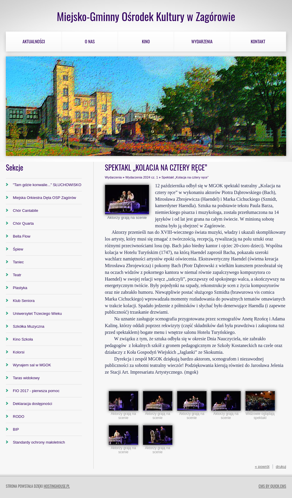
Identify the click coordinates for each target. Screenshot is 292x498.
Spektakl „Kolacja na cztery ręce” (184, 177)
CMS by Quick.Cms (272, 486)
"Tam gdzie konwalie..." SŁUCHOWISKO (47, 185)
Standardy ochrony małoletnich (39, 442)
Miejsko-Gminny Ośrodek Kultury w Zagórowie (146, 16)
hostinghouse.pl (56, 486)
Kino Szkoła (23, 339)
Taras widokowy (26, 378)
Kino (146, 41)
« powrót (262, 466)
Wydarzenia (202, 41)
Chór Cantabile (25, 210)
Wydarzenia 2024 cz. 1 (141, 177)
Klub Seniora (23, 300)
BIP (16, 429)
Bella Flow (21, 236)
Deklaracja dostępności (32, 403)
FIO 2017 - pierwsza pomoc (36, 391)
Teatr (17, 275)
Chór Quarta (23, 223)
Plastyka (20, 288)
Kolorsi (19, 352)
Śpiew (18, 249)
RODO (18, 416)
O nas (90, 41)
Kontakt (258, 41)
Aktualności (33, 41)
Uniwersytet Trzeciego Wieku (37, 313)
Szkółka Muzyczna (28, 326)
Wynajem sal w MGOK (32, 365)
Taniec (18, 262)
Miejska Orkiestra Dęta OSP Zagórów (44, 197)
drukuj (281, 466)
